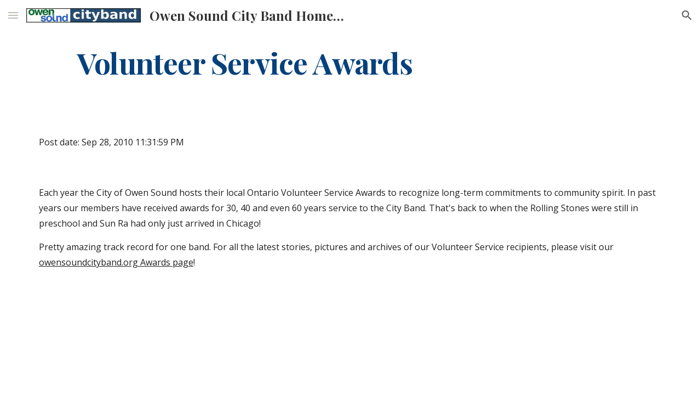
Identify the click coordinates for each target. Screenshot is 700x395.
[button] (13, 15)
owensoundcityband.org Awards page (116, 262)
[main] (245, 62)
